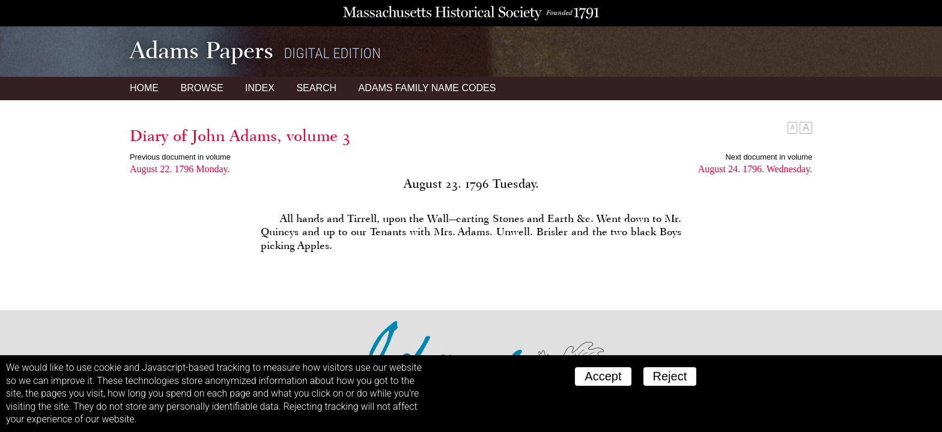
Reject (670, 376)
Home (144, 88)
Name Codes (427, 88)
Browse (201, 88)
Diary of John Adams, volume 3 (240, 135)
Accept (603, 376)
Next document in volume (769, 156)
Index (260, 88)
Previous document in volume (180, 156)
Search (316, 88)
